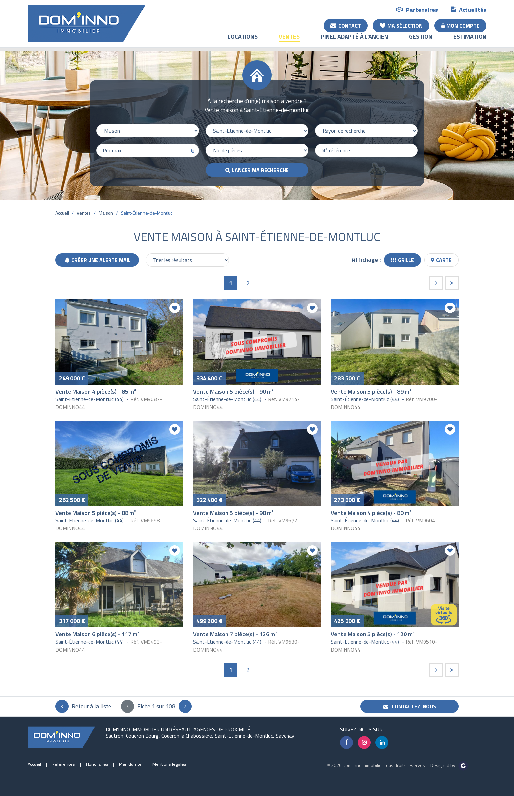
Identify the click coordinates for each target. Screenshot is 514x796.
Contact (345, 25)
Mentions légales (169, 764)
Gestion (420, 41)
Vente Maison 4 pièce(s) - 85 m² (95, 391)
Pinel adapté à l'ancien (354, 41)
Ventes (289, 41)
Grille (402, 260)
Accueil (62, 212)
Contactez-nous (409, 706)
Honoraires (97, 764)
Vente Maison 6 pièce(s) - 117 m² (97, 634)
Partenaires (417, 9)
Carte (441, 260)
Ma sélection (401, 25)
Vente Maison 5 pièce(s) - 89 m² (371, 391)
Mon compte (460, 25)
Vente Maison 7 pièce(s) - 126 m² (235, 634)
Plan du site (130, 764)
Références (63, 764)
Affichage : (366, 259)
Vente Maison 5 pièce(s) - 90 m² (233, 391)
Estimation (469, 41)
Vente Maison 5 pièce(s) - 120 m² (373, 634)
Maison (106, 212)
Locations (243, 41)
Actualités (468, 9)
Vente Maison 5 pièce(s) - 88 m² (95, 512)
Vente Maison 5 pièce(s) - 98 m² (233, 512)
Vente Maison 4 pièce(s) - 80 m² (371, 512)
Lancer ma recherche (260, 170)
